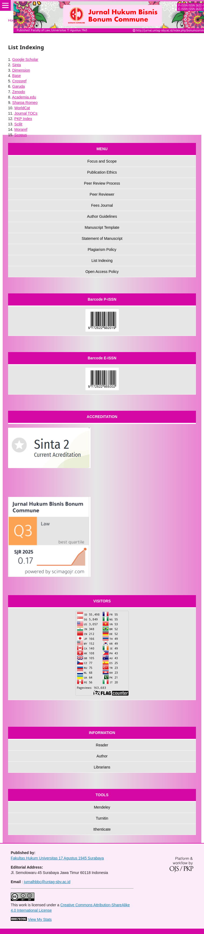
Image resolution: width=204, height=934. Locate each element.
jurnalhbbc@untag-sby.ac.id (47, 882)
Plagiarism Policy (102, 249)
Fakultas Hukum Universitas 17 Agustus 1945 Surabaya (57, 858)
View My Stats (40, 919)
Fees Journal (102, 205)
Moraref (20, 129)
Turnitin (102, 818)
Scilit (18, 124)
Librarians (102, 767)
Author (102, 756)
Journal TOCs (25, 113)
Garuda (18, 86)
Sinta (16, 65)
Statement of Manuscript (102, 238)
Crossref (19, 81)
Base (16, 75)
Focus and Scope (102, 161)
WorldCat (22, 108)
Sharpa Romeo (25, 102)
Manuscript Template (102, 227)
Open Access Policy (102, 271)
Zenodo (18, 92)
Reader (102, 745)
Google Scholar (25, 59)
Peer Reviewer (102, 194)
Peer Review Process (102, 183)
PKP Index (23, 119)
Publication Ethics (102, 172)
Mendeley (102, 807)
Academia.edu (24, 97)
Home (12, 20)
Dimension (21, 70)
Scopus (20, 135)
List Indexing (102, 260)
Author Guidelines (102, 216)
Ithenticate (102, 829)
